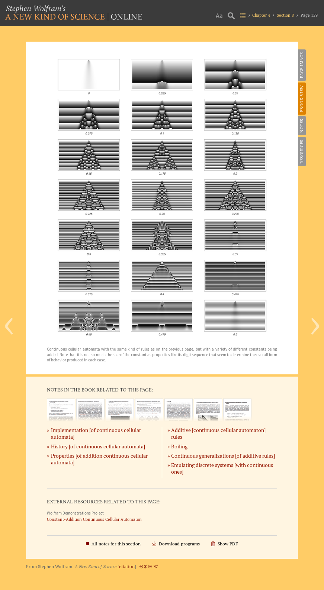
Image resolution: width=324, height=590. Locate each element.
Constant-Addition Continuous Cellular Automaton (94, 519)
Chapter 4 (261, 15)
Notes (301, 126)
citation (127, 566)
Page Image (301, 65)
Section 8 (285, 15)
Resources (301, 151)
